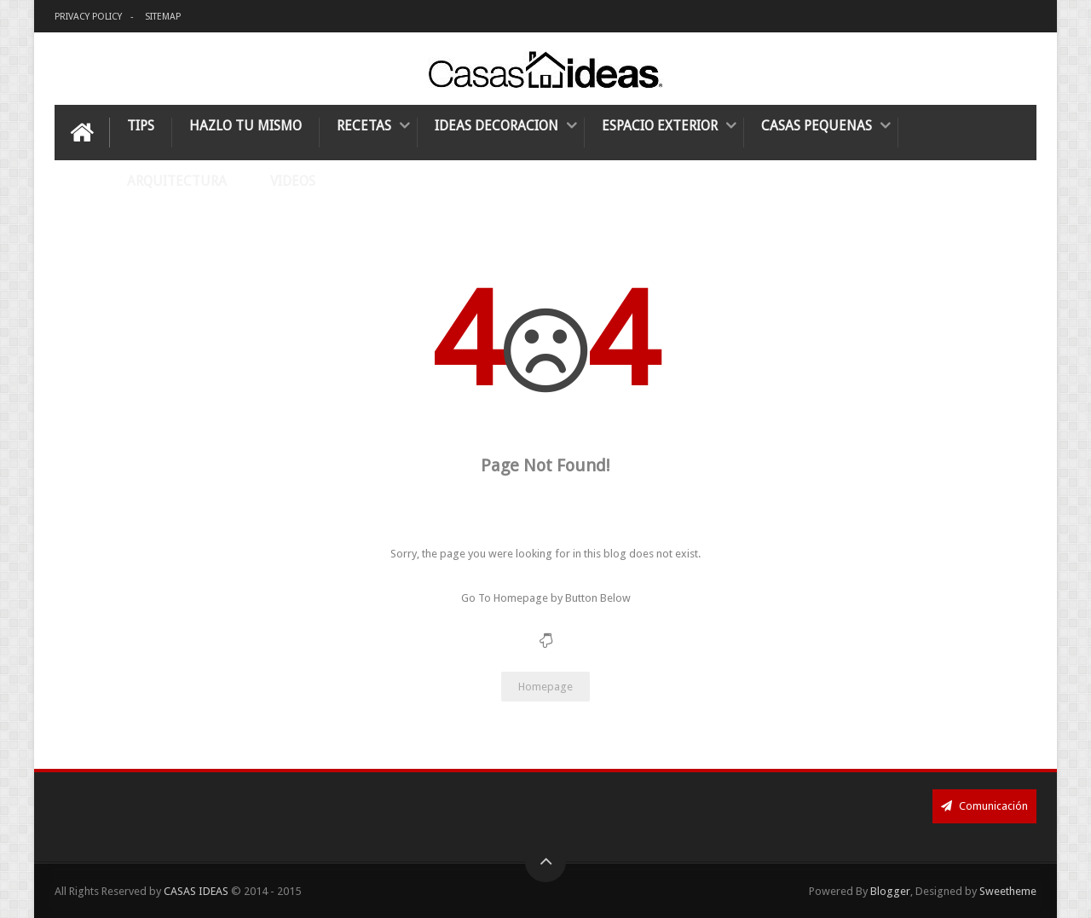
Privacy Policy (88, 16)
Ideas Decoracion (496, 126)
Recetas (364, 126)
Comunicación (984, 806)
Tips (140, 126)
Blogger (890, 891)
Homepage (545, 686)
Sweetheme (1007, 891)
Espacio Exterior (660, 126)
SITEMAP (163, 16)
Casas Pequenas (816, 126)
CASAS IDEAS (197, 891)
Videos (292, 181)
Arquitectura (177, 181)
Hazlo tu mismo (245, 126)
